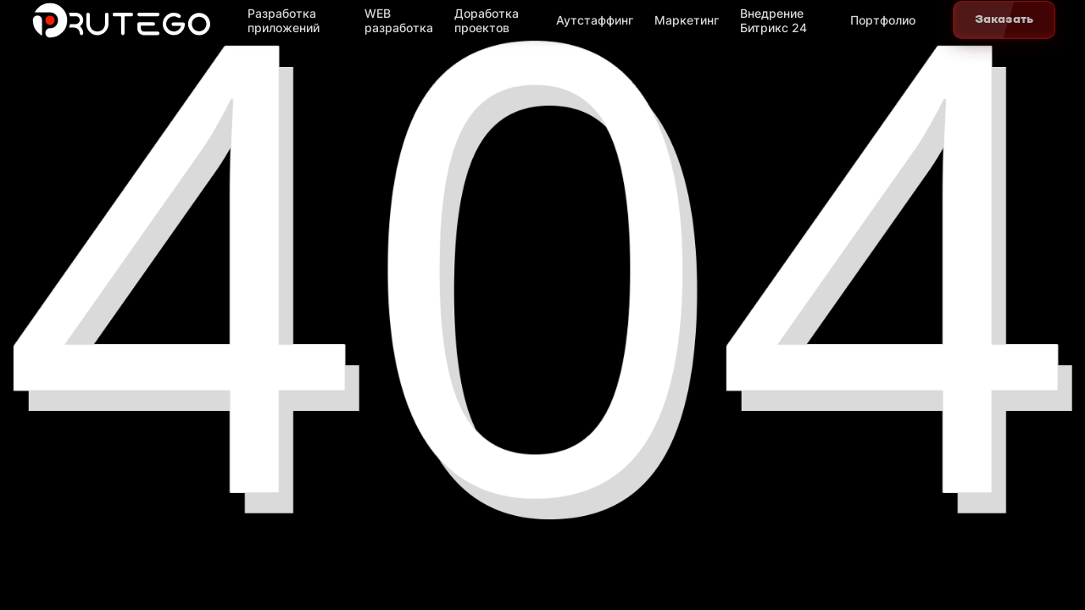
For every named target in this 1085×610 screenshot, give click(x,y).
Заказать (1004, 19)
